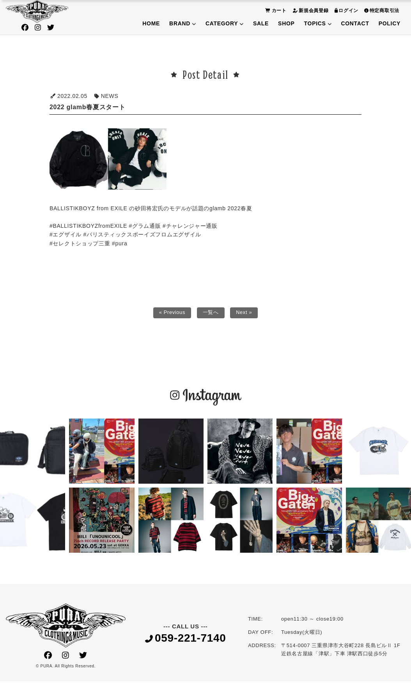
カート (275, 10)
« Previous (170, 313)
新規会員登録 (310, 10)
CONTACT (355, 23)
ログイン (346, 10)
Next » (246, 313)
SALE (261, 23)
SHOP (286, 23)
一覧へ (211, 313)
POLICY (389, 23)
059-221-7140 (185, 640)
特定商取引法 (380, 10)
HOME (151, 23)
